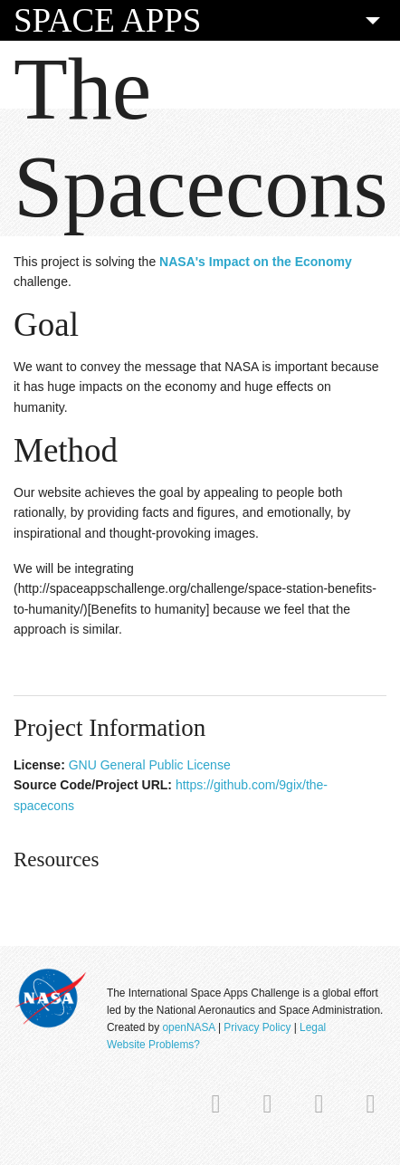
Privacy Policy (257, 1027)
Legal (313, 1027)
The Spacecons (201, 137)
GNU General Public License (150, 765)
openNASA (188, 1027)
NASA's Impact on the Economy (255, 261)
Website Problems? (153, 1044)
